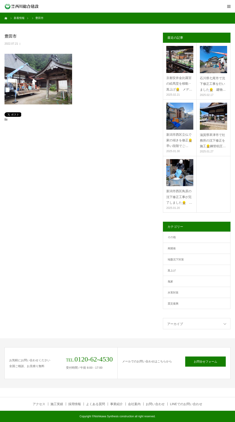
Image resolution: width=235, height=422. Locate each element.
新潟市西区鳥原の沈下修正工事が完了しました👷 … (179, 196)
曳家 (170, 281)
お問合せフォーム (205, 361)
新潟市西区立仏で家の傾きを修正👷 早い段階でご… (179, 140)
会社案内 (134, 404)
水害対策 (173, 292)
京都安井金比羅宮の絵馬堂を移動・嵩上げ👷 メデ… (179, 83)
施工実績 (56, 404)
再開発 (172, 248)
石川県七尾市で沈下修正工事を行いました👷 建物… (213, 83)
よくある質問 (95, 404)
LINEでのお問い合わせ (186, 404)
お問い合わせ (155, 404)
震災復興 (173, 303)
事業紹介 (116, 404)
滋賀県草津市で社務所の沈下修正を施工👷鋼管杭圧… (213, 140)
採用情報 (74, 404)
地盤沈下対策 (176, 259)
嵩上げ (172, 270)
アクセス (39, 404)
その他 (172, 237)
